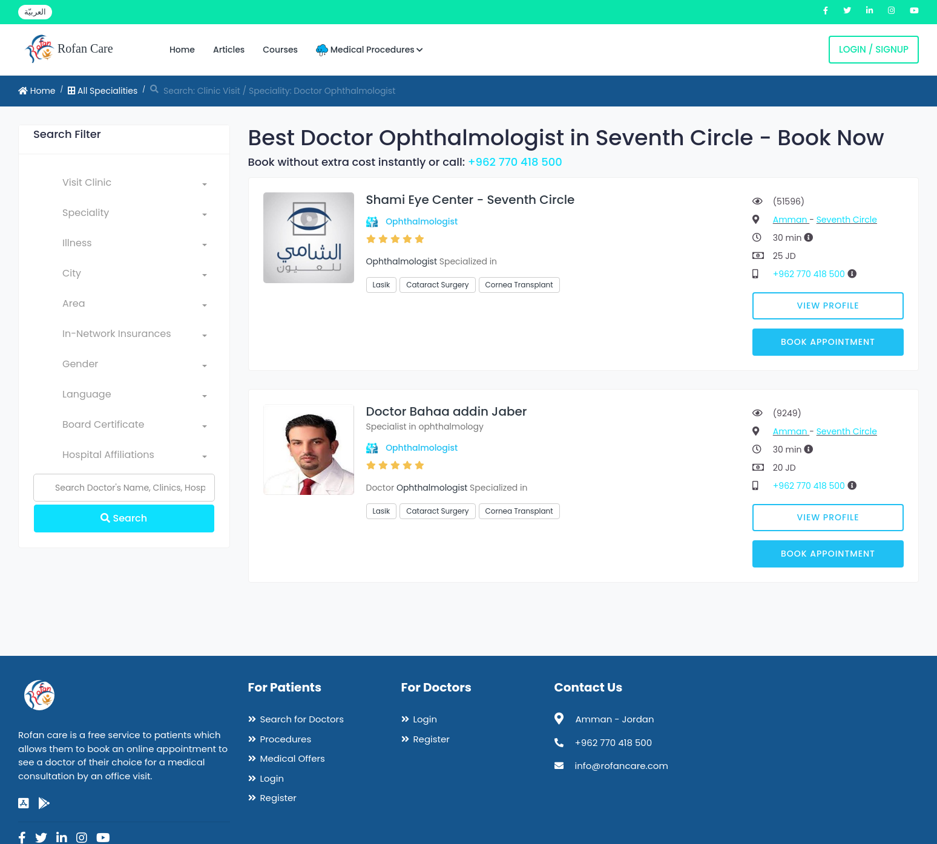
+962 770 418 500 (515, 161)
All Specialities (102, 91)
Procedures (286, 739)
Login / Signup (874, 49)
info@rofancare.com (621, 765)
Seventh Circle (847, 220)
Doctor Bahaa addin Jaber (446, 411)
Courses (280, 50)
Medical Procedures (369, 50)
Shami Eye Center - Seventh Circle (470, 199)
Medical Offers (292, 758)
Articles (229, 50)
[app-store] (23, 803)
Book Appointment (828, 342)
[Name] (124, 488)
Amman (791, 220)
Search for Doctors (302, 719)
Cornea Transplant (519, 285)
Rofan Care (68, 49)
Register (278, 797)
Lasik (381, 285)
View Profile (828, 305)
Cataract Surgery (437, 285)
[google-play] (44, 803)
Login (272, 778)
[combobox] (134, 185)
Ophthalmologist (422, 221)
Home (182, 50)
